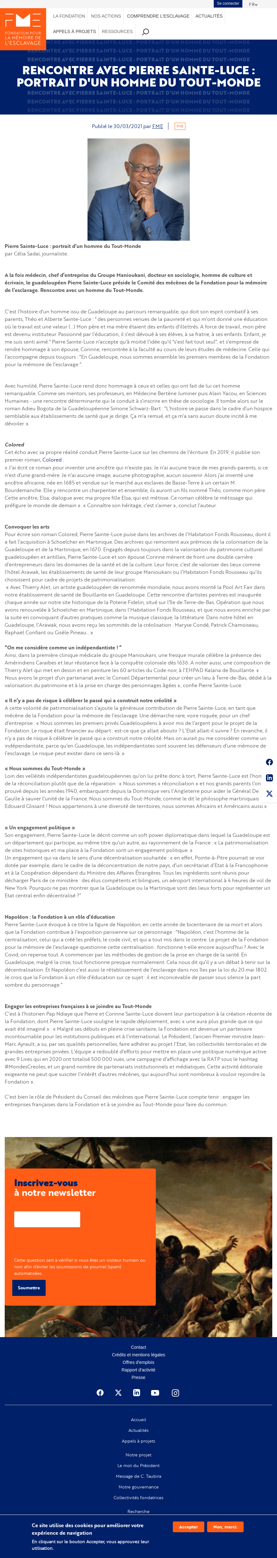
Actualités (138, 1430)
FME (157, 126)
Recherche (138, 1511)
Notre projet (138, 1454)
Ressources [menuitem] (117, 31)
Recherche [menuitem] (146, 31)
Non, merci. (225, 1526)
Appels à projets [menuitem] (74, 31)
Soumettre (29, 1287)
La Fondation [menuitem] (69, 16)
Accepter (188, 1526)
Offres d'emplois (138, 1362)
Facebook (269, 763)
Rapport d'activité (138, 1369)
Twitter (269, 795)
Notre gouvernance (139, 1486)
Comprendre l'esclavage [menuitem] (158, 16)
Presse (138, 1377)
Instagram (176, 1392)
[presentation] (62, 1244)
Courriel (22, 1206)
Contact (138, 1347)
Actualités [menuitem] (209, 16)
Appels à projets (138, 1440)
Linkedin (269, 779)
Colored (52, 459)
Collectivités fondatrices (138, 1497)
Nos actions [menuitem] (106, 16)
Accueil (138, 1419)
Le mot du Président (138, 1465)
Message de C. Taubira (138, 1476)
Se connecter (228, 3)
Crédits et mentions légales (138, 1354)
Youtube (156, 1392)
